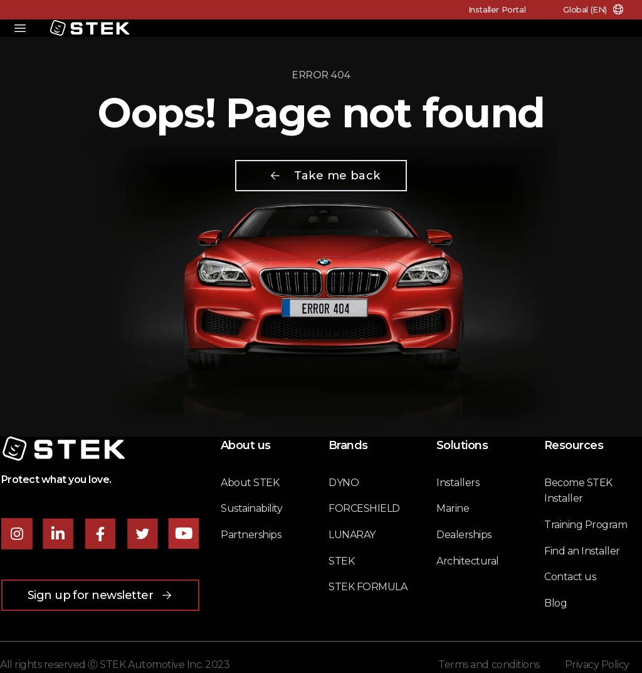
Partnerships (251, 535)
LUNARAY (352, 535)
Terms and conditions (488, 664)
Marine (452, 508)
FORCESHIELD (364, 508)
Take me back (324, 176)
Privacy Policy (597, 664)
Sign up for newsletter (101, 595)
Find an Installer (582, 551)
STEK (341, 561)
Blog (555, 603)
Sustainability (251, 508)
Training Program (585, 525)
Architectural (467, 561)
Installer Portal (497, 9)
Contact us (570, 577)
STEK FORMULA (368, 587)
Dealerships (464, 535)
